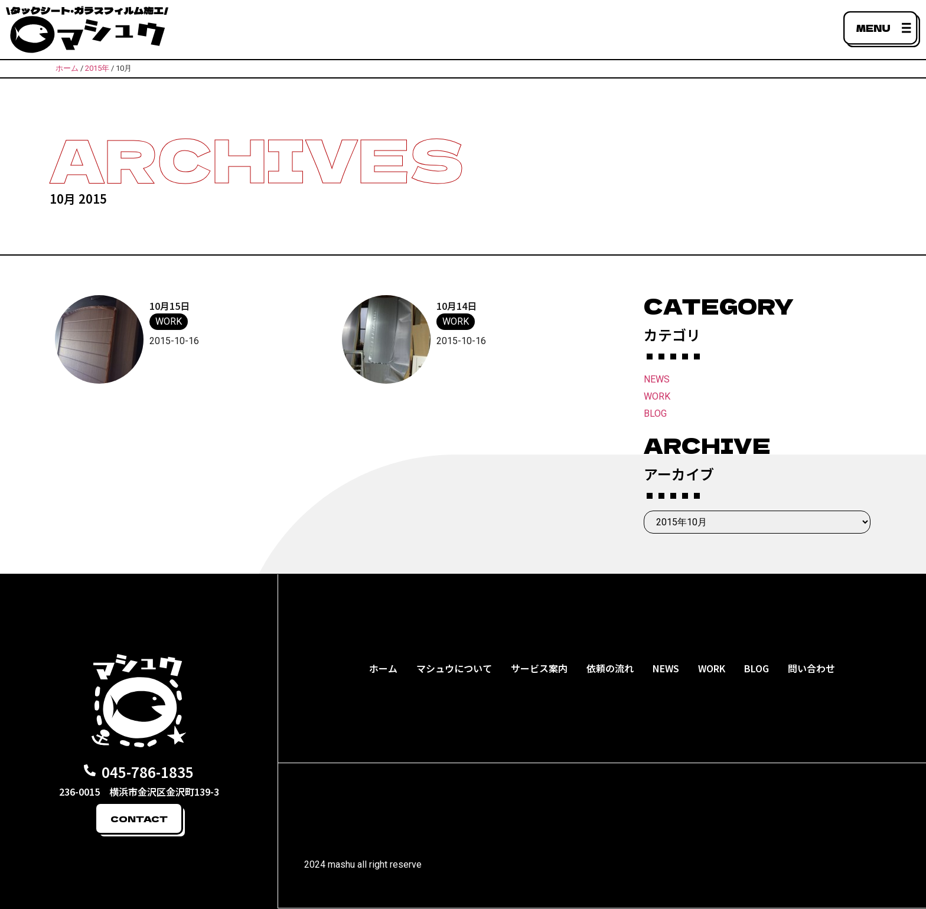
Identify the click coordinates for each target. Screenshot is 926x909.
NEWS (657, 379)
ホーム (383, 669)
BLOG (655, 413)
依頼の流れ (610, 669)
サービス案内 (539, 669)
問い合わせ (811, 669)
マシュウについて (454, 669)
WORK (657, 396)
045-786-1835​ (148, 771)
